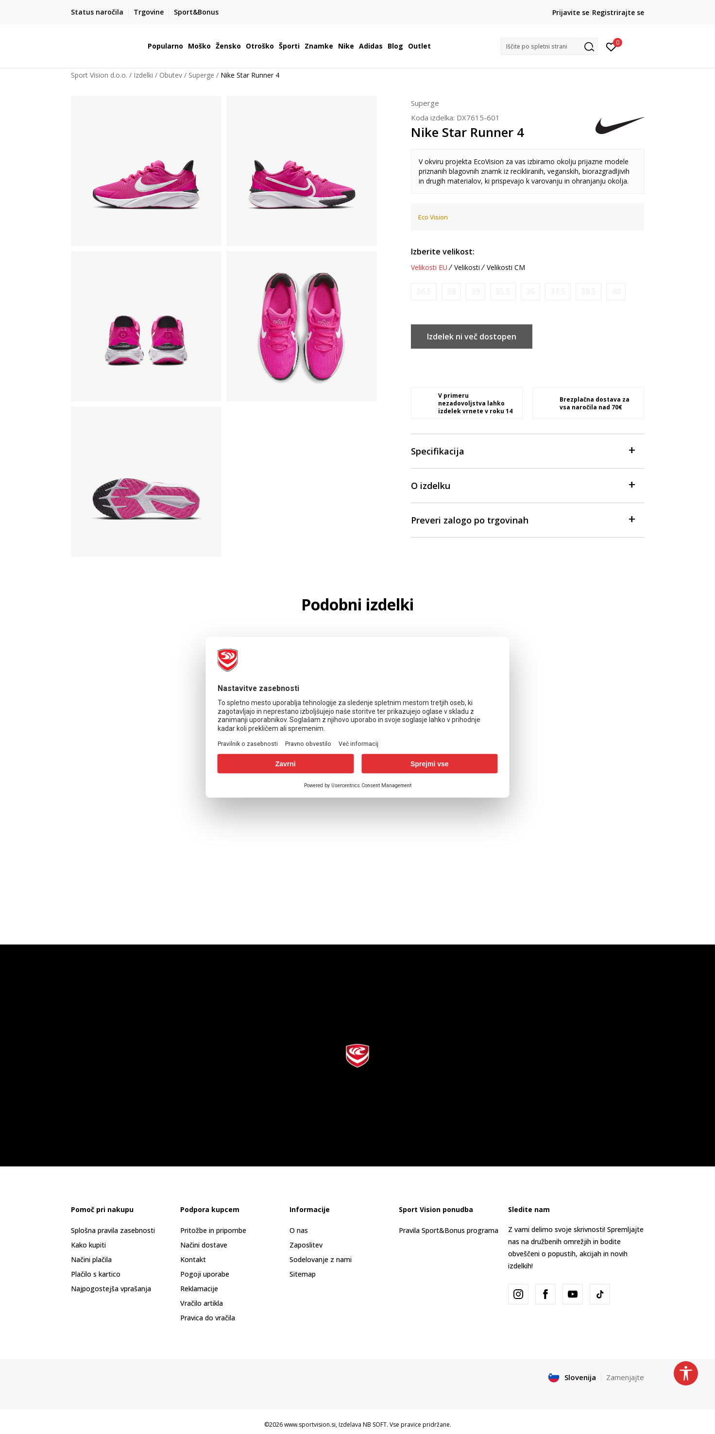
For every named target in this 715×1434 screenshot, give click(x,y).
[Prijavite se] (611, 46)
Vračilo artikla (201, 1303)
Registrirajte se (618, 12)
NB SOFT (375, 1424)
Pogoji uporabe (204, 1274)
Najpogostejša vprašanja (111, 1288)
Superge (201, 75)
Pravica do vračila (207, 1317)
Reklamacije (199, 1288)
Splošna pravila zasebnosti (113, 1230)
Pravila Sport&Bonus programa (448, 1230)
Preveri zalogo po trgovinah (522, 519)
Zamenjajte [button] (625, 1377)
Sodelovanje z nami (320, 1259)
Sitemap (302, 1274)
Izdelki (143, 75)
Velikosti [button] (467, 267)
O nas (298, 1230)
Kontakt (193, 1259)
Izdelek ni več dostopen (471, 336)
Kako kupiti (88, 1244)
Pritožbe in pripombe (213, 1230)
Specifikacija (522, 450)
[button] (549, 46)
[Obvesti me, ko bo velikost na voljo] (424, 291)
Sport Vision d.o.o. (99, 75)
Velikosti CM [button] (506, 267)
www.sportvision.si (310, 1424)
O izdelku (522, 484)
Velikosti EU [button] (429, 267)
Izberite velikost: (443, 251)
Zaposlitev (306, 1244)
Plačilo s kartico (95, 1274)
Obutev (170, 75)
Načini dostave (203, 1244)
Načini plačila (91, 1259)
